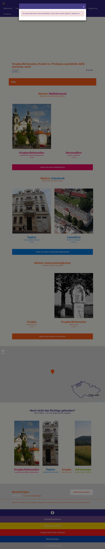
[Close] (83, 7)
